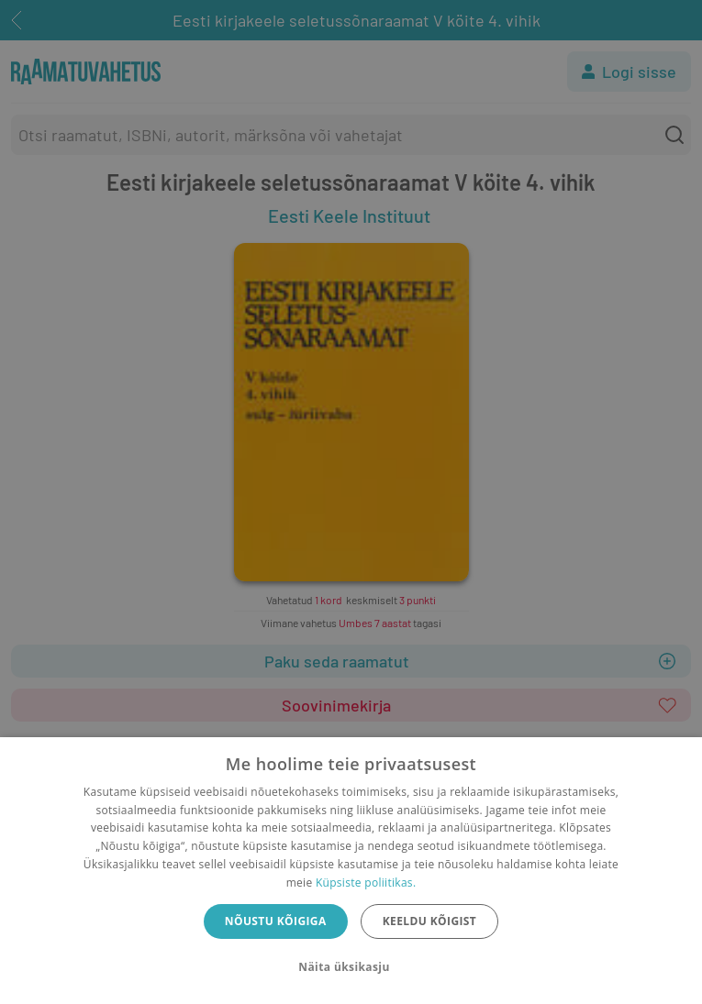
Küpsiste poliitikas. (366, 882)
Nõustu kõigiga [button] (276, 921)
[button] (350, 967)
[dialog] (351, 870)
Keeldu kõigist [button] (430, 921)
